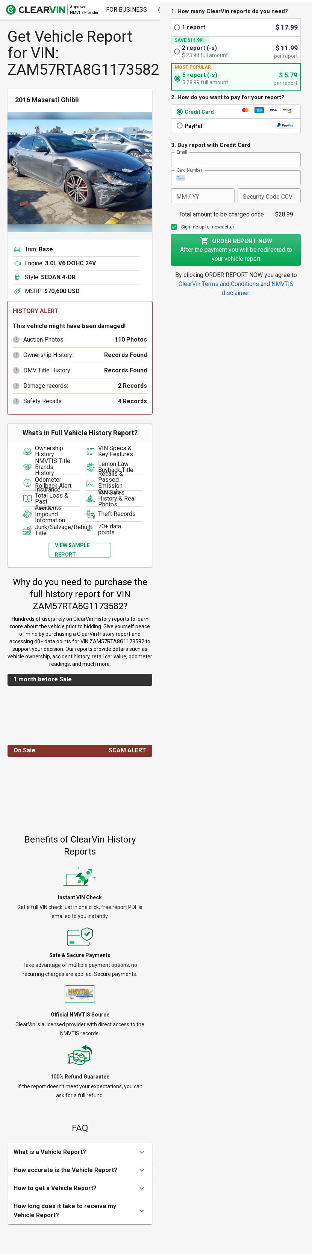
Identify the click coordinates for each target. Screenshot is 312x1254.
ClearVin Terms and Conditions (219, 283)
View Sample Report (72, 550)
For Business (126, 9)
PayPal (193, 126)
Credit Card (199, 112)
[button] (16, 339)
